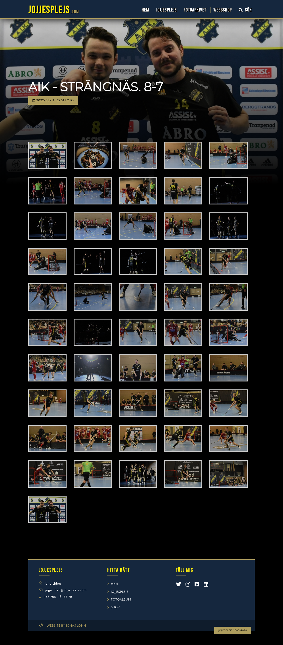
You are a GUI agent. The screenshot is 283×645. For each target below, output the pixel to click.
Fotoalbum (121, 599)
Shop (115, 607)
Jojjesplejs (167, 10)
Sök (245, 10)
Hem (145, 10)
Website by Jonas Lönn (66, 625)
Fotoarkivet (195, 10)
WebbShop (222, 10)
